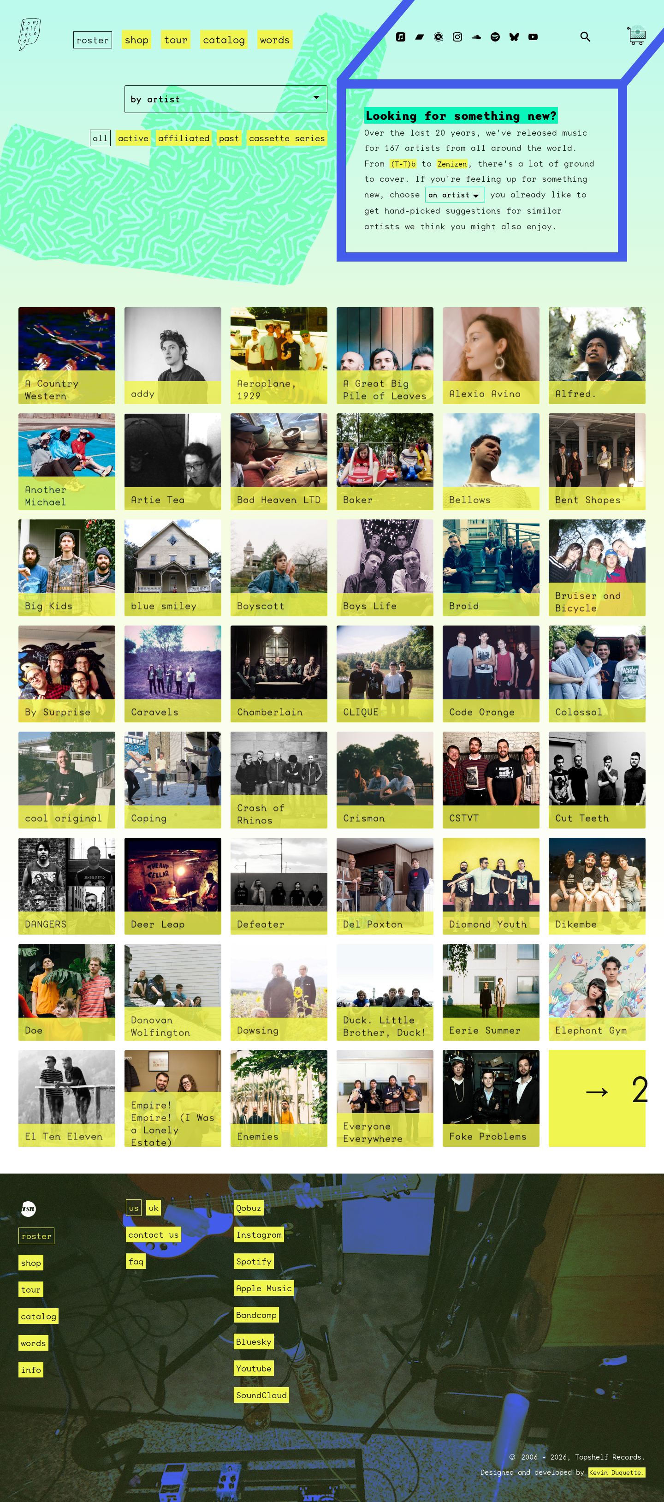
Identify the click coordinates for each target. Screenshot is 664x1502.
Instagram (263, 1234)
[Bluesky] (514, 37)
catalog (227, 39)
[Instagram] (457, 37)
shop (139, 39)
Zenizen (461, 164)
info (33, 1369)
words (278, 39)
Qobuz (251, 1207)
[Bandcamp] (419, 37)
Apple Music (269, 1287)
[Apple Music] (400, 37)
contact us (158, 1234)
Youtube (257, 1368)
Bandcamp (260, 1314)
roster (94, 39)
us (135, 1207)
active (134, 160)
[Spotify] (495, 37)
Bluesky (257, 1341)
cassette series (287, 160)
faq (137, 1261)
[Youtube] (533, 37)
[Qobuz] (438, 37)
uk (156, 1207)
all (101, 160)
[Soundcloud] (476, 37)
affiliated (184, 160)
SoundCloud (266, 1395)
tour (178, 39)
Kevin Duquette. (613, 1472)
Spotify (257, 1261)
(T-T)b (406, 164)
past (229, 160)
